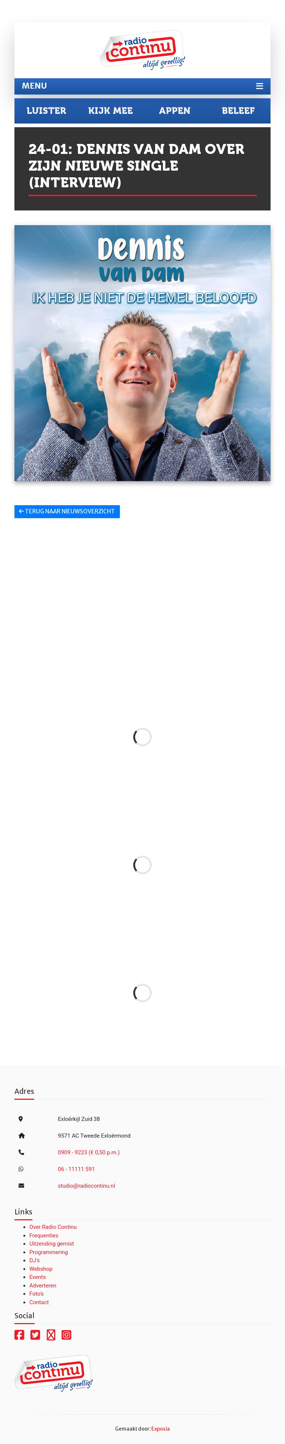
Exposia (160, 1429)
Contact (39, 1302)
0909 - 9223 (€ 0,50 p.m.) (89, 1152)
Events (37, 1277)
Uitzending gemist (51, 1243)
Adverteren (42, 1285)
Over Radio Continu (53, 1227)
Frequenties (43, 1235)
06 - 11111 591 (76, 1169)
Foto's (36, 1293)
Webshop (40, 1269)
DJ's (34, 1260)
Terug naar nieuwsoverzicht (67, 511)
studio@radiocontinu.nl (86, 1185)
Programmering (48, 1252)
